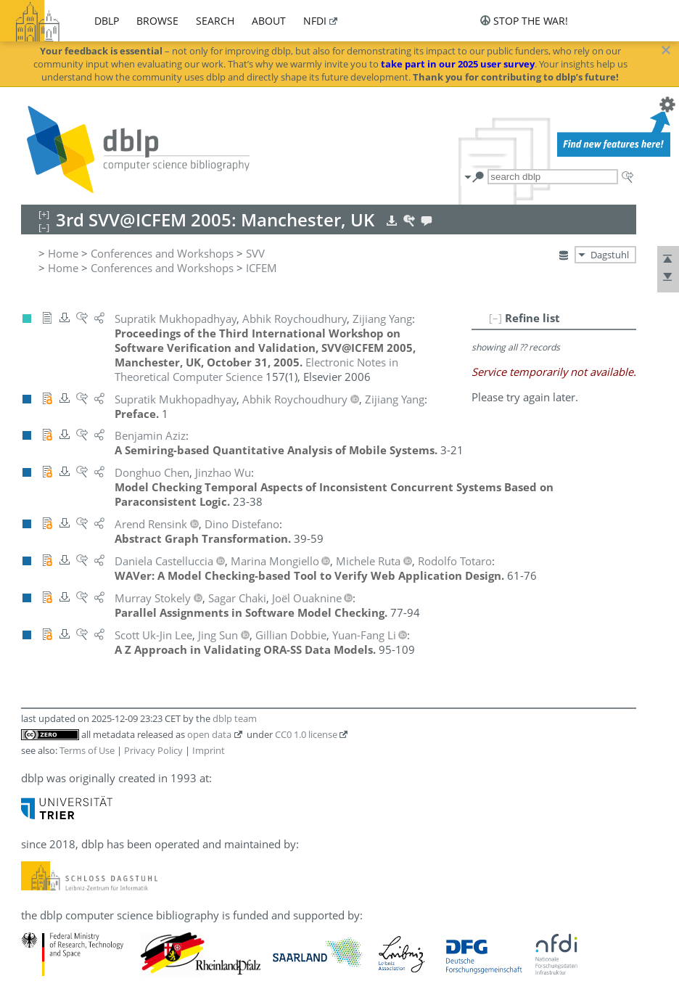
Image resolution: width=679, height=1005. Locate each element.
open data (209, 734)
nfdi (314, 21)
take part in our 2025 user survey (458, 63)
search (215, 21)
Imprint (208, 750)
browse (157, 21)
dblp (106, 21)
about (269, 21)
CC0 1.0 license (306, 734)
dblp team (235, 718)
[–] (495, 318)
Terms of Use (87, 750)
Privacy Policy (153, 750)
